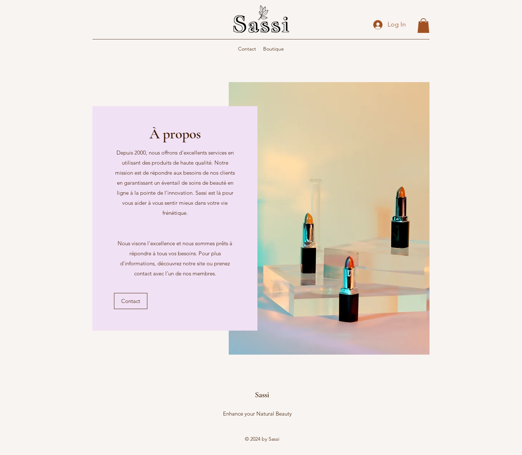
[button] (423, 25)
